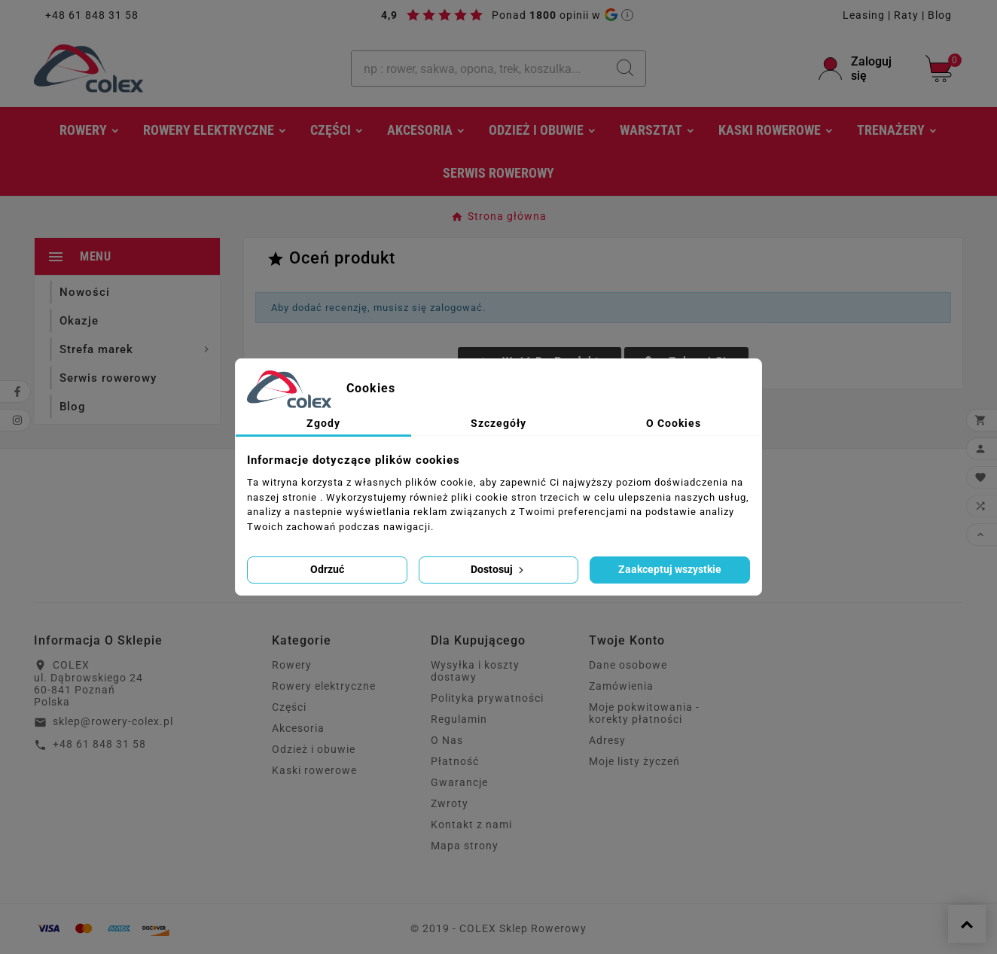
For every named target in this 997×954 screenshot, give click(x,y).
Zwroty (449, 803)
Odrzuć (327, 569)
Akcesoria (298, 728)
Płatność (455, 761)
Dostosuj (498, 569)
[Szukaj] (478, 68)
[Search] (625, 67)
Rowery (292, 665)
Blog (940, 15)
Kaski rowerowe (314, 770)
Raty (906, 15)
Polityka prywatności (487, 698)
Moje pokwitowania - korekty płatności (644, 713)
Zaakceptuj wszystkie (669, 569)
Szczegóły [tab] (498, 423)
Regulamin (459, 719)
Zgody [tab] (323, 423)
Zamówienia (621, 686)
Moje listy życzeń (634, 761)
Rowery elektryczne (324, 686)
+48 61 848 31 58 (92, 15)
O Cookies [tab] (673, 423)
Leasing (864, 15)
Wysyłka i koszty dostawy (475, 671)
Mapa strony (464, 846)
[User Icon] (863, 68)
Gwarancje (459, 782)
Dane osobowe (628, 665)
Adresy (607, 740)
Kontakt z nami (471, 824)
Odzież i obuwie (313, 749)
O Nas (447, 740)
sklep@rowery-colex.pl (113, 721)
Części (289, 707)
